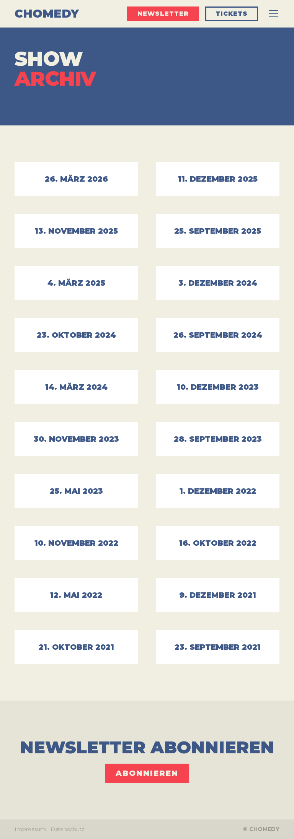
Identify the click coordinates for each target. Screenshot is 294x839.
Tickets (232, 13)
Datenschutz (67, 829)
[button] (271, 14)
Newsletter (163, 13)
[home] (47, 14)
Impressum (30, 829)
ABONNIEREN (147, 773)
